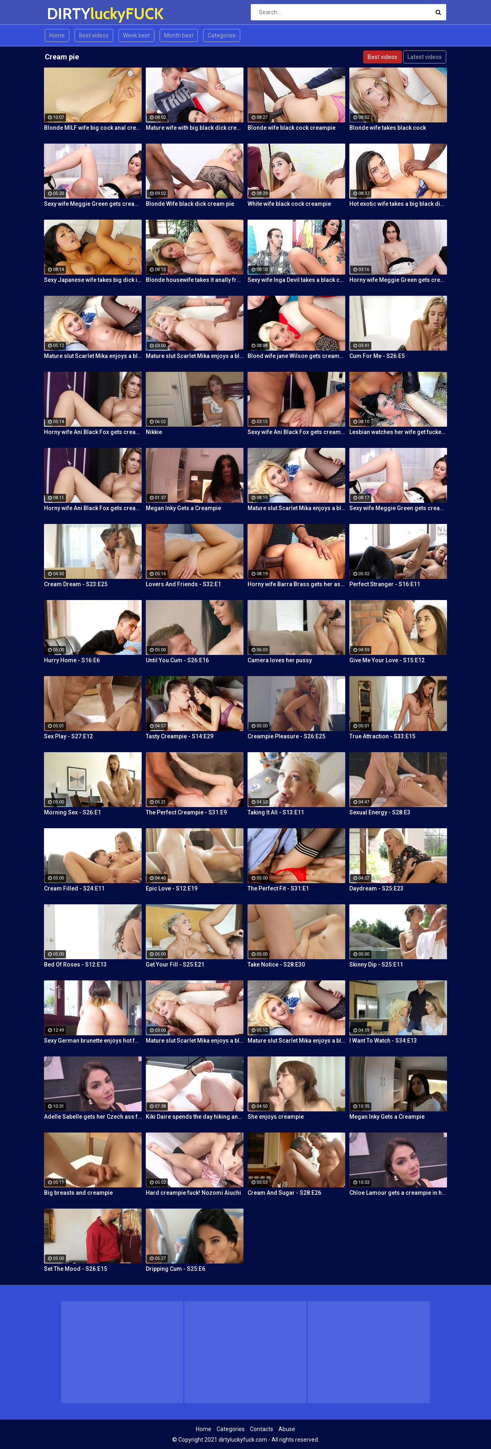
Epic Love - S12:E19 (171, 888)
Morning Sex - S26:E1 (72, 812)
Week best (136, 35)
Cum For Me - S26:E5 (377, 356)
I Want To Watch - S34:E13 (383, 1040)
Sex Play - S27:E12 (68, 736)
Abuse (286, 1429)
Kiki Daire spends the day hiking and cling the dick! (194, 1116)
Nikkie (154, 432)
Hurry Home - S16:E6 (72, 660)
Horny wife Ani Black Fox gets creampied (93, 432)
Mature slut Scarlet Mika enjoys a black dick (93, 356)
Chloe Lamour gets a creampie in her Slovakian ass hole (398, 1192)
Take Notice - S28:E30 (276, 964)
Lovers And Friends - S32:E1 (183, 584)
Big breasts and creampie (78, 1192)
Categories (222, 35)
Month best (178, 35)
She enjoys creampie (276, 1116)
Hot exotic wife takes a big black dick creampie (398, 204)
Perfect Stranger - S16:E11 (384, 584)
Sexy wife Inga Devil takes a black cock (296, 280)
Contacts (261, 1429)
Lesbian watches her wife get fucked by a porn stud (398, 432)
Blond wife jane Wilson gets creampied (296, 356)
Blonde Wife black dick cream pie (190, 204)
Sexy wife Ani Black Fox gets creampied (296, 432)
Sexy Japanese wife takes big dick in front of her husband (93, 280)
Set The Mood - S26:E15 (75, 1269)
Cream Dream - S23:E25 (75, 584)
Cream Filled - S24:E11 (74, 888)
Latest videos (425, 57)
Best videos (94, 35)
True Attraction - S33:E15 (382, 736)
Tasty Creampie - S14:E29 (179, 736)
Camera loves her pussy (280, 660)
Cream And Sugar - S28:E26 (284, 1192)
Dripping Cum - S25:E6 (175, 1269)
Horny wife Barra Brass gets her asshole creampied (296, 584)
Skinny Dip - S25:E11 (376, 964)
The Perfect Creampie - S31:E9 (186, 812)
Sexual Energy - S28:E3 (379, 812)
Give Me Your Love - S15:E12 (387, 660)
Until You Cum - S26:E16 (177, 660)
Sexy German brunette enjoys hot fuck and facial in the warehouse (93, 1040)
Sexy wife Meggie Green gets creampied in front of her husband (93, 204)
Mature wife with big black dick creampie (194, 127)
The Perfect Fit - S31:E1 (278, 888)
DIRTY (68, 13)
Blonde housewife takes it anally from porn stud (194, 280)
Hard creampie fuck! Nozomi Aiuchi (193, 1192)
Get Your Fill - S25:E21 (175, 964)
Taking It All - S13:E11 (276, 812)
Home (57, 35)
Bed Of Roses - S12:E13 (75, 964)
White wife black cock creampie (289, 204)
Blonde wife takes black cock (387, 127)
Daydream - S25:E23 (376, 888)
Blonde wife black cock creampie (291, 127)
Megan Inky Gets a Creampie (183, 508)
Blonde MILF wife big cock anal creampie (93, 127)
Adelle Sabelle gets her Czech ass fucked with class (93, 1116)
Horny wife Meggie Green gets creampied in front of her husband (398, 280)
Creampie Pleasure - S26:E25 (286, 736)
